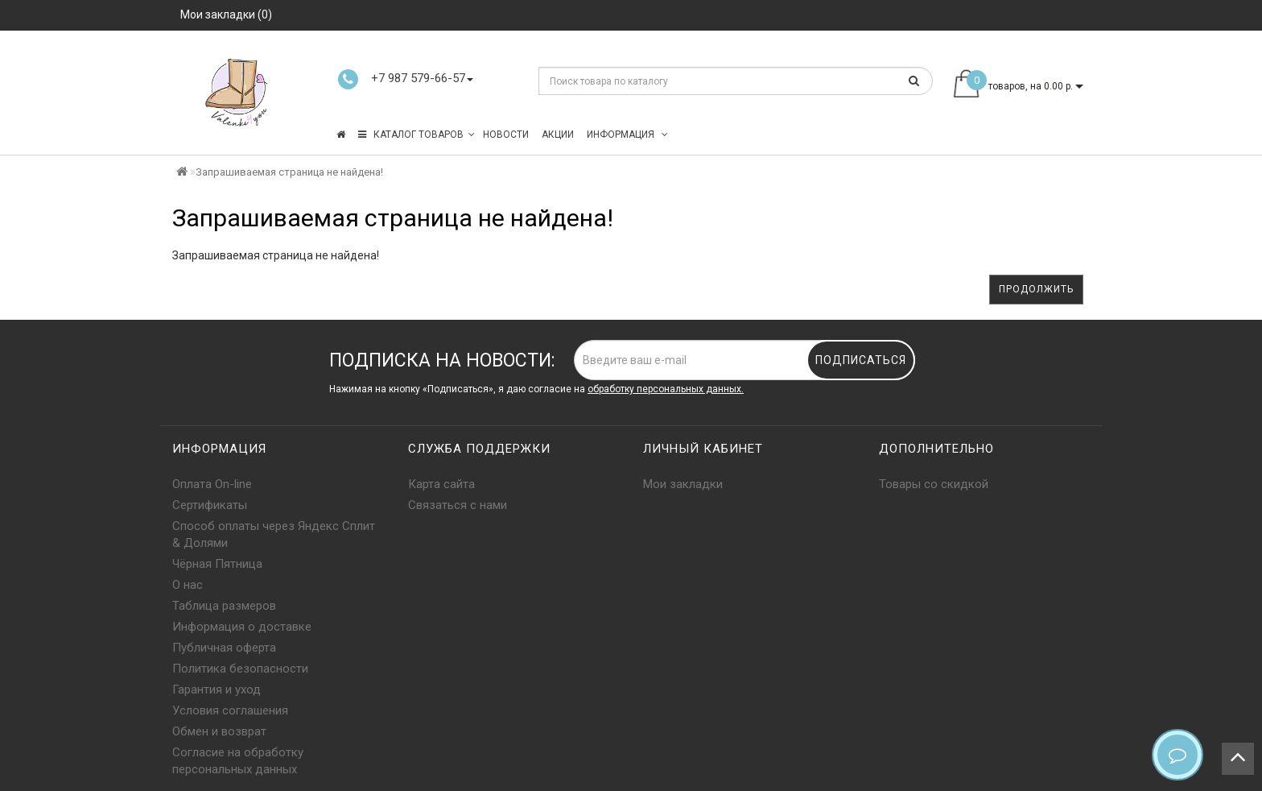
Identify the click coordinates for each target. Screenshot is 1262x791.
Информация (627, 134)
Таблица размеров (224, 605)
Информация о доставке (241, 626)
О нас (187, 585)
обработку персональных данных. (666, 389)
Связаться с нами (457, 505)
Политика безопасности (240, 668)
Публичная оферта (224, 647)
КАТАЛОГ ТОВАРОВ (416, 134)
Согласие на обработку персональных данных (237, 761)
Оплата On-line (212, 484)
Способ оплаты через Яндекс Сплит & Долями (273, 534)
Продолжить (1036, 289)
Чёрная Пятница (217, 564)
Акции (558, 134)
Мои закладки (683, 484)
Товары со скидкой (933, 484)
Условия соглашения (230, 710)
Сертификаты (209, 505)
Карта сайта (441, 484)
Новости (506, 134)
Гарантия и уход (216, 689)
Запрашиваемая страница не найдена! (289, 172)
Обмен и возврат (219, 731)
